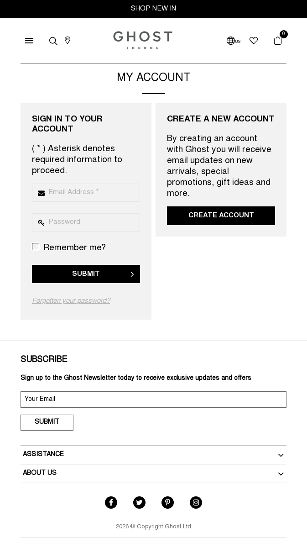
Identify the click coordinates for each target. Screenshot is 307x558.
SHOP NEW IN (153, 8)
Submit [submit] (47, 422)
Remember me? (69, 248)
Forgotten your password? (71, 301)
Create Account (221, 215)
